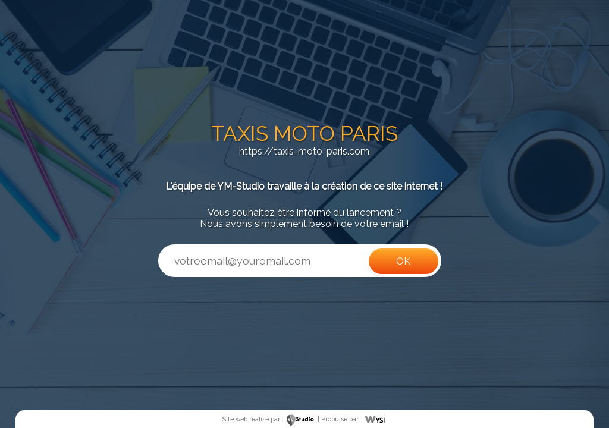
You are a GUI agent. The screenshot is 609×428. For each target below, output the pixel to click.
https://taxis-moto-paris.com (304, 151)
